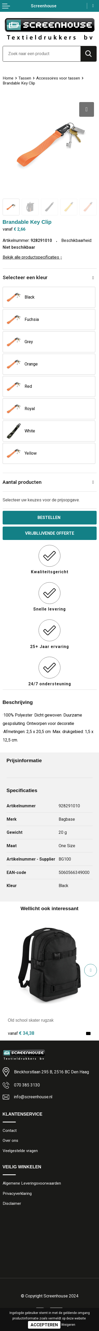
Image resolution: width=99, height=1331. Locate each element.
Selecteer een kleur (25, 277)
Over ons (10, 1140)
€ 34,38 (21, 1033)
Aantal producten (22, 482)
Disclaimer (12, 1203)
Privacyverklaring (17, 1193)
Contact (10, 1130)
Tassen (24, 78)
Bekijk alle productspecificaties (32, 257)
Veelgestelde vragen (20, 1150)
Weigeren (68, 1325)
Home (8, 78)
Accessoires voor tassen (58, 78)
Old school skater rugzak (31, 1020)
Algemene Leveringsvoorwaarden (32, 1183)
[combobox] (42, 53)
